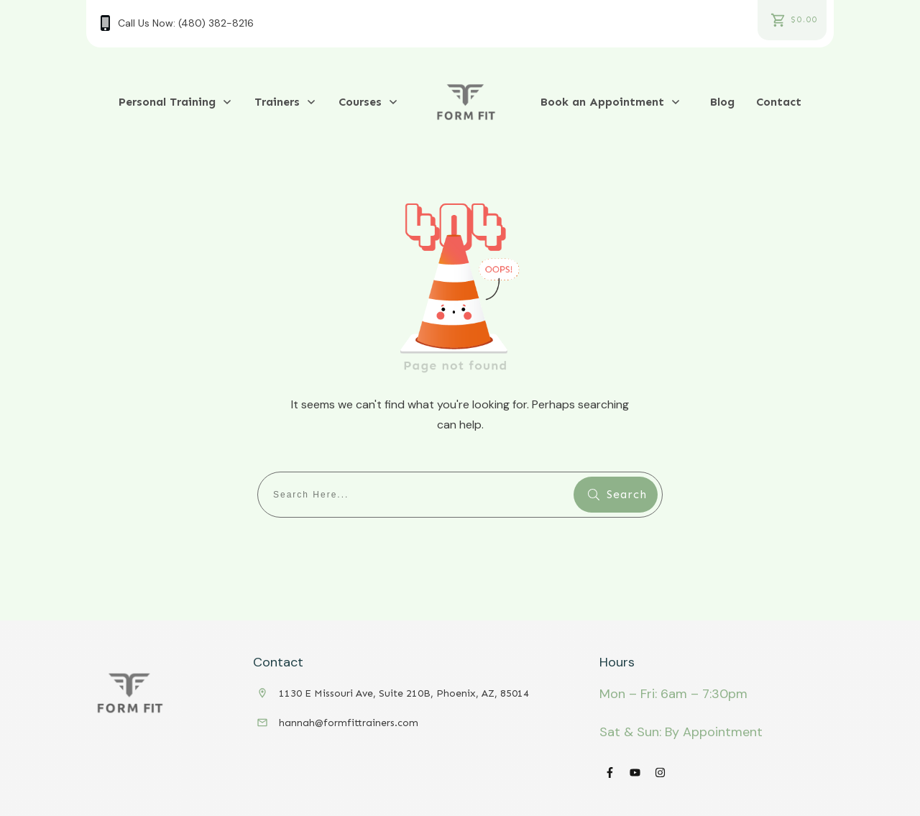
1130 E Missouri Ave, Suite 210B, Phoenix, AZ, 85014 (404, 693)
